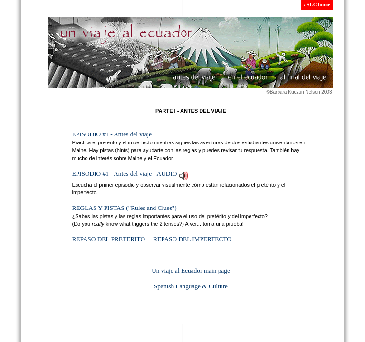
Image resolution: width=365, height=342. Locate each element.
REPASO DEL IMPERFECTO (192, 239)
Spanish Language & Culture (191, 286)
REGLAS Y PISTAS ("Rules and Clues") (124, 207)
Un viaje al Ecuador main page (191, 270)
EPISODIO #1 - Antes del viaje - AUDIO (124, 173)
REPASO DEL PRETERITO (108, 239)
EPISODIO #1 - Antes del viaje (112, 134)
